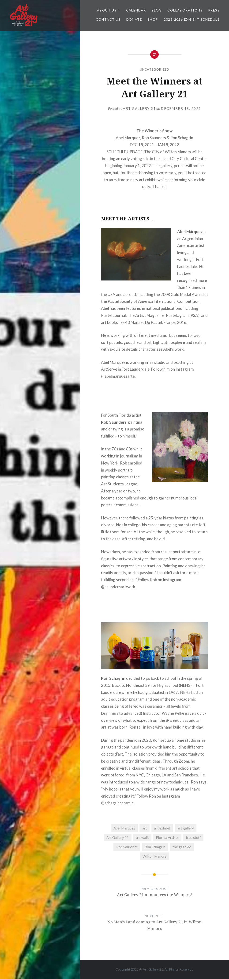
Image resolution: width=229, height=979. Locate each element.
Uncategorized (154, 69)
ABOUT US (106, 10)
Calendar (136, 10)
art (144, 828)
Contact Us (108, 19)
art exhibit (162, 828)
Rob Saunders (127, 847)
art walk (142, 837)
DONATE (134, 19)
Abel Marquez (124, 828)
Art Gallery (151, 969)
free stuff (193, 837)
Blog (157, 10)
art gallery (185, 828)
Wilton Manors (154, 856)
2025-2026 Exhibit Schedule (192, 19)
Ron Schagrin (155, 847)
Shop (153, 19)
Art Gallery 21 (139, 108)
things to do (182, 847)
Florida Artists (167, 837)
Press (214, 10)
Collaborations (185, 10)
